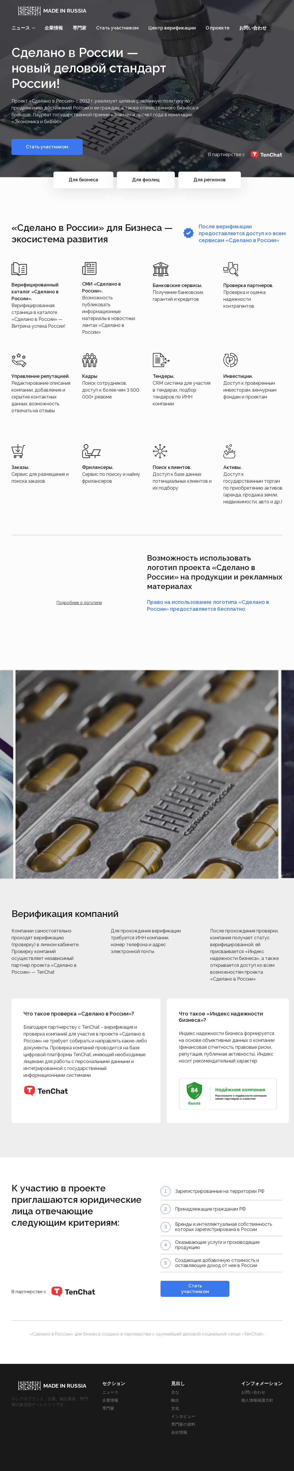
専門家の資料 (183, 1424)
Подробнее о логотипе (79, 602)
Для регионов (210, 179)
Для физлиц (146, 179)
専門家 (79, 28)
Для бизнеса (83, 179)
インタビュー (183, 1416)
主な (175, 1392)
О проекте (217, 28)
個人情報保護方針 (257, 1400)
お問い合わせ (253, 28)
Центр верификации (172, 28)
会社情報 (179, 1432)
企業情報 (54, 28)
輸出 (175, 1400)
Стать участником (117, 28)
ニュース (110, 1392)
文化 (175, 1408)
